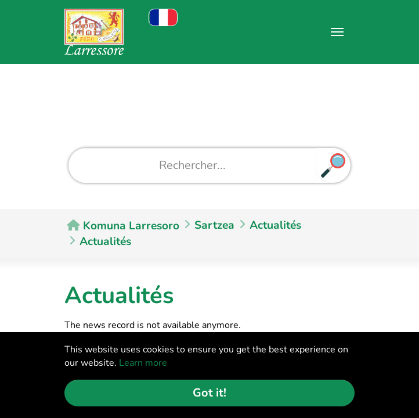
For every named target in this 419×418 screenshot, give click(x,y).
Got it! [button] (209, 393)
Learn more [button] (143, 362)
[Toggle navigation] (337, 32)
